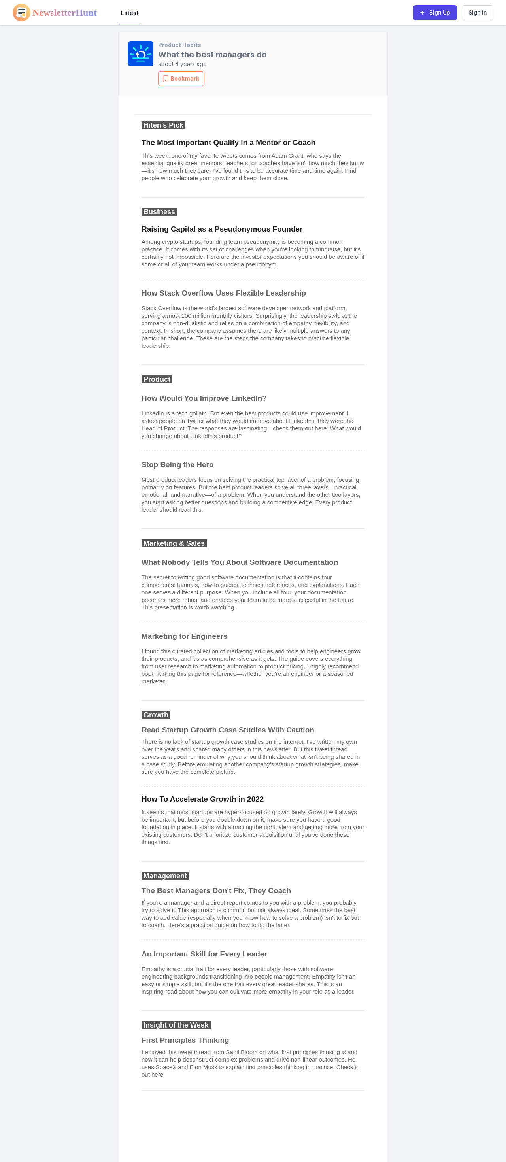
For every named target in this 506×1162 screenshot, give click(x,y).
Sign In (477, 12)
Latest (130, 12)
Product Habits (179, 45)
